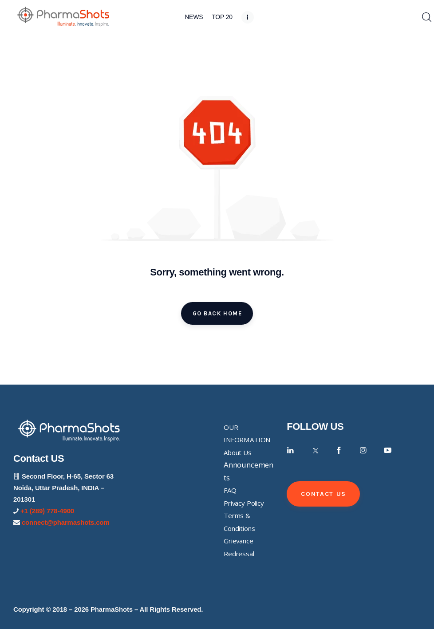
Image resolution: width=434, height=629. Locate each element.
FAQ (230, 490)
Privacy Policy (244, 503)
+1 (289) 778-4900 (47, 511)
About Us (238, 452)
